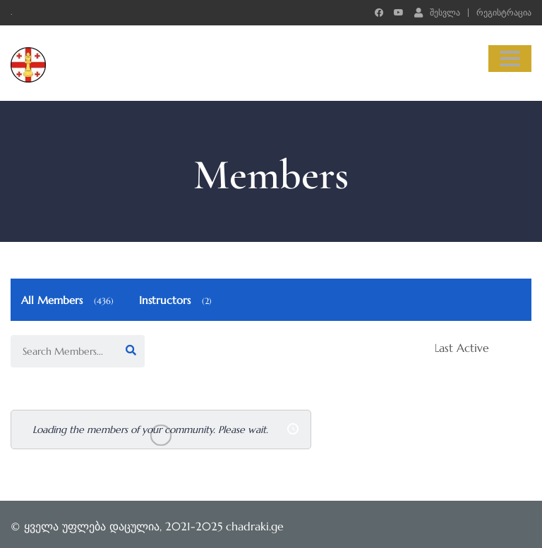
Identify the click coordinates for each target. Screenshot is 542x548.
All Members (69, 300)
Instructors (177, 300)
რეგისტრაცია (503, 12)
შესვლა (437, 12)
